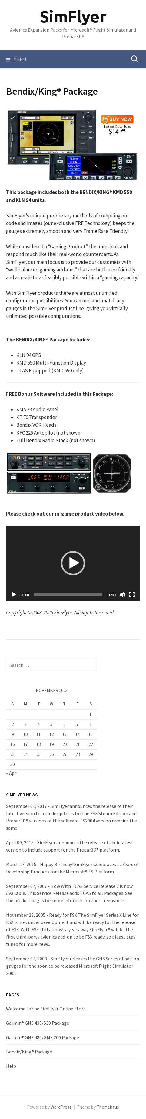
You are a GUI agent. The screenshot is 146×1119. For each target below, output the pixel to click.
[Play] (14, 595)
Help (11, 1066)
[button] (73, 563)
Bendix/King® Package (29, 1052)
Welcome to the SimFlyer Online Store (46, 1009)
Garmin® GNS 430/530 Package (37, 1023)
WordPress (61, 1107)
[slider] (68, 594)
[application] (73, 563)
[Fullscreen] (132, 595)
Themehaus (108, 1107)
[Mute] (122, 595)
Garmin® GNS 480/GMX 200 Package (42, 1037)
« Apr (11, 773)
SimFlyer (73, 16)
